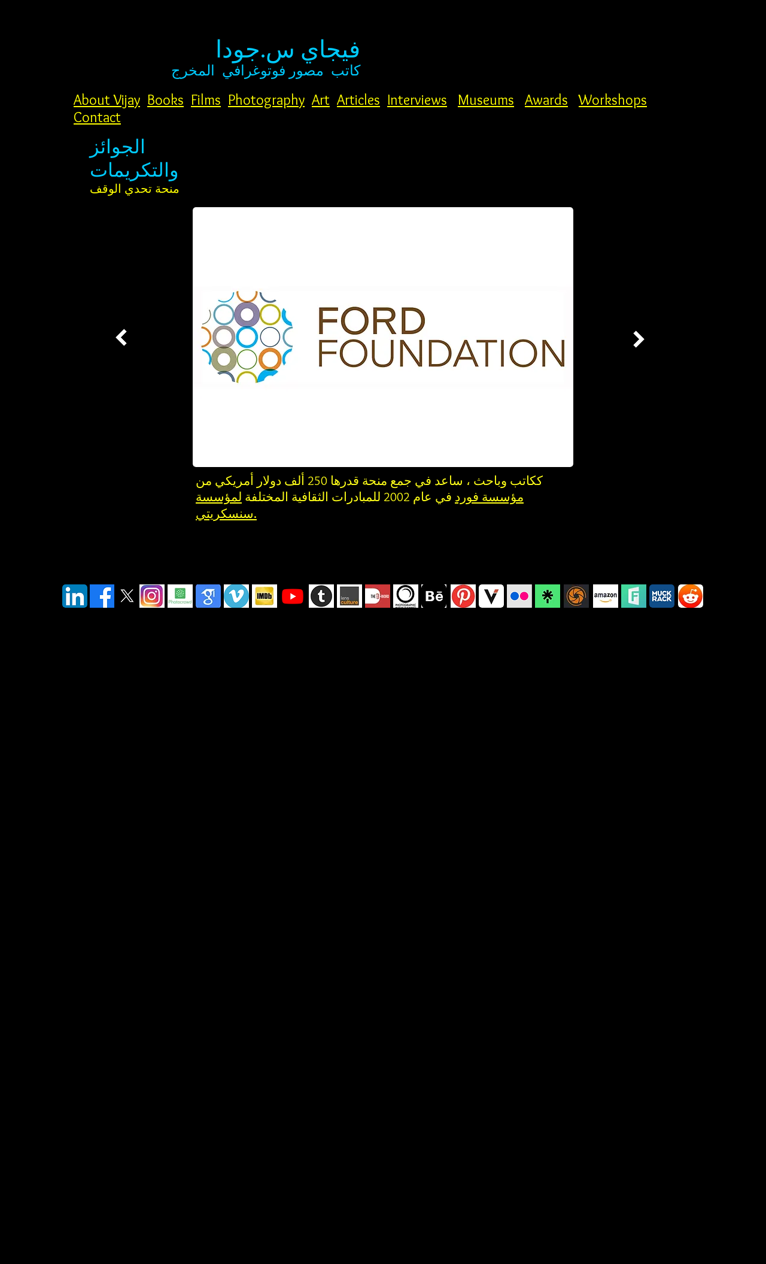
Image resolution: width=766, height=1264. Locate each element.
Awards (546, 99)
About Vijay (107, 99)
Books (165, 99)
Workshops (613, 99)
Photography (266, 99)
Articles (358, 99)
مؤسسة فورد (489, 496)
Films (206, 99)
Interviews (417, 99)
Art (321, 99)
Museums (486, 99)
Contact (97, 117)
